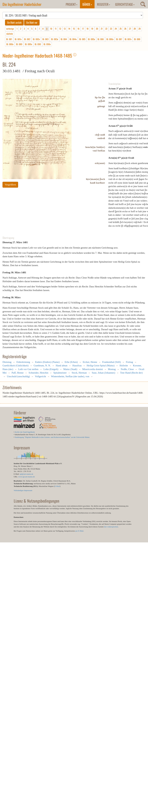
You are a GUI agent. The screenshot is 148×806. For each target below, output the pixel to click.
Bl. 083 (45, 39)
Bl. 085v (91, 39)
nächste (9, 33)
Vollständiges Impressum (23, 490)
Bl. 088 (137, 39)
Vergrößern (10, 184)
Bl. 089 (19, 44)
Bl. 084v (73, 39)
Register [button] (103, 4)
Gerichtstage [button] (125, 4)
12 (60, 28)
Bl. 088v (9, 44)
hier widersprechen (111, 527)
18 (87, 28)
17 (83, 28)
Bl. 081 (9, 39)
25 (121, 28)
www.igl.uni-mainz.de (26, 477)
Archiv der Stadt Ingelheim (25, 432)
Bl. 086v (109, 39)
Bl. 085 (82, 39)
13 (65, 28)
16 (78, 28)
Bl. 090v (47, 44)
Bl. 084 (64, 39)
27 (130, 28)
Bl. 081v (18, 39)
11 (55, 28)
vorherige (10, 28)
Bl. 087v (128, 39)
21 (102, 28)
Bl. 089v (28, 44)
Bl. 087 (119, 39)
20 (97, 28)
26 (125, 28)
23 (111, 28)
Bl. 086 (101, 39)
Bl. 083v (54, 39)
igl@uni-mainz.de (26, 474)
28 (135, 28)
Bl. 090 (38, 44)
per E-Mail (79, 531)
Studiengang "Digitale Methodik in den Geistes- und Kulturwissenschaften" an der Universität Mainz (52, 437)
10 (51, 28)
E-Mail (57, 486)
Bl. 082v (36, 39)
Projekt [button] (71, 4)
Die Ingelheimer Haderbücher (22, 4)
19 (92, 28)
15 (74, 28)
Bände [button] (87, 4)
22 (106, 28)
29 (139, 28)
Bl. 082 (27, 39)
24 (116, 28)
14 (69, 28)
